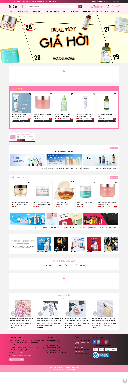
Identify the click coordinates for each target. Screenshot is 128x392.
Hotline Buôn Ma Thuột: (82, 350)
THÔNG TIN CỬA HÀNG (82, 353)
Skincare (37, 12)
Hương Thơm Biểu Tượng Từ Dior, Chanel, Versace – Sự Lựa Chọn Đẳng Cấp (77, 320)
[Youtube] (102, 342)
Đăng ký (108, 1)
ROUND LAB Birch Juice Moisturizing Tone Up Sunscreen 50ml (19, 115)
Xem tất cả (114, 147)
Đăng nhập (116, 1)
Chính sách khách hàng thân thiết (56, 352)
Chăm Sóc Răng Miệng (54, 227)
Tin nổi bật (64, 295)
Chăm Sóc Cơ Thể (52, 12)
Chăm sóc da (17, 177)
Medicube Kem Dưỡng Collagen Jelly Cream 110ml (43, 115)
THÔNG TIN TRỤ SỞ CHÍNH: (83, 342)
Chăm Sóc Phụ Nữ (66, 227)
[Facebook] (94, 342)
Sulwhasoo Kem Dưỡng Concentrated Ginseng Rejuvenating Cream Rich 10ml (63, 203)
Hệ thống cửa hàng (97, 1)
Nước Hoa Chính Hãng (92, 12)
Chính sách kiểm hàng (53, 350)
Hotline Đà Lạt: (79, 346)
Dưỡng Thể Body (93, 227)
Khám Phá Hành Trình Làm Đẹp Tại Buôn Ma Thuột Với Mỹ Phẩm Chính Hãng (103, 320)
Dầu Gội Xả (35, 227)
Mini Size (115, 168)
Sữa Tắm (75, 227)
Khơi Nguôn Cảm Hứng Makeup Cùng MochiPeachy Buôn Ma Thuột (22, 319)
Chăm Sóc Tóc (43, 227)
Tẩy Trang (43, 168)
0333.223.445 (98, 7)
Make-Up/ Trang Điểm (71, 12)
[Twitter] (98, 342)
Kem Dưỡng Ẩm (86, 168)
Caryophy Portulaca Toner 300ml (105, 115)
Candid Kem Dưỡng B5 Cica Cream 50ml (84, 203)
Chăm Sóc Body (83, 227)
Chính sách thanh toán (53, 347)
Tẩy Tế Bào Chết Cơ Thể (105, 227)
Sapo (74, 369)
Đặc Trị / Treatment (76, 168)
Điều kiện (32, 139)
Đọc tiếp (12, 328)
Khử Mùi (115, 227)
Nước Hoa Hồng (60, 168)
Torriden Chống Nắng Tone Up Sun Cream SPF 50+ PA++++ (84, 115)
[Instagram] (106, 342)
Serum (67, 168)
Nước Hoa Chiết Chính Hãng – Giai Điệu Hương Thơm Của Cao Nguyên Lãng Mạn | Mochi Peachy (50, 320)
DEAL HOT (17, 89)
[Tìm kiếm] (80, 6)
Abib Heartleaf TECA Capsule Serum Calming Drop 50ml (63, 115)
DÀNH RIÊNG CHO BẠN (64, 261)
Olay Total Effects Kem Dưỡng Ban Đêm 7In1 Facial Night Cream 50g (19, 203)
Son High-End (24, 12)
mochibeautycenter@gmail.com (22, 355)
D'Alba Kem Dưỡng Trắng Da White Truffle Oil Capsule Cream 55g (42, 203)
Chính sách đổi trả (52, 345)
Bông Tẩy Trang (107, 168)
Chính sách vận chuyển (53, 343)
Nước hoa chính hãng (58, 369)
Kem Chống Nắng (97, 168)
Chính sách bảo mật (53, 340)
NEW (106, 12)
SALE (12, 12)
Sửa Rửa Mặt (51, 168)
